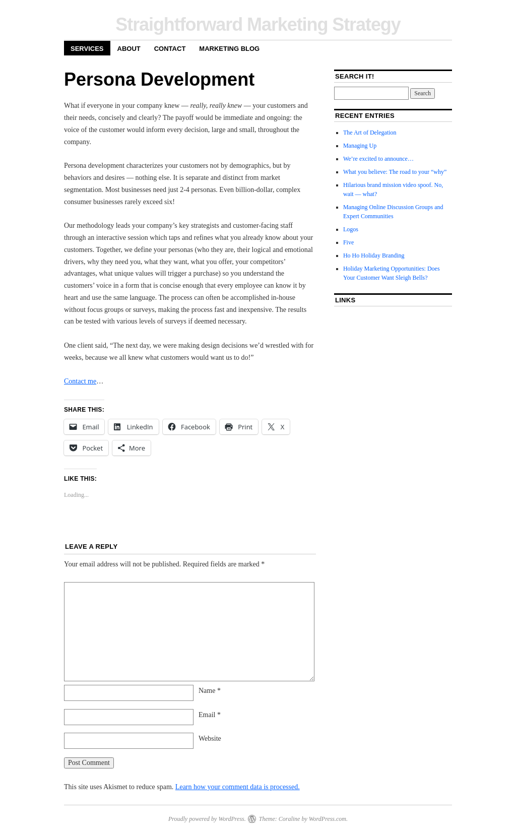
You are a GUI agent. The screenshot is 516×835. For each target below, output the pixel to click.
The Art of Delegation (370, 132)
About (129, 48)
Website (210, 738)
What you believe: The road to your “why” (394, 171)
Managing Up (359, 145)
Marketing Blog (229, 48)
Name (210, 690)
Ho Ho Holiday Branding (374, 255)
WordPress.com (327, 818)
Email (210, 715)
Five (348, 242)
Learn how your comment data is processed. (237, 787)
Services (87, 48)
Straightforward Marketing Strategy (257, 24)
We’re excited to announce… (378, 158)
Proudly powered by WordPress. (207, 818)
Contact (170, 48)
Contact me (80, 381)
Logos (350, 229)
